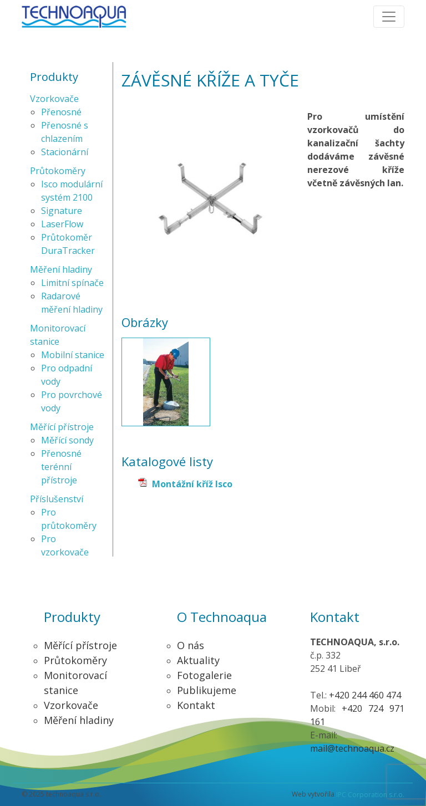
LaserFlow (62, 224)
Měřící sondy (67, 440)
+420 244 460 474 (365, 695)
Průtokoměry (57, 171)
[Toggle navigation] (388, 17)
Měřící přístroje (62, 427)
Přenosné (61, 112)
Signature (61, 211)
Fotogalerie (204, 675)
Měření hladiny (61, 269)
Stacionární (64, 152)
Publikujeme (206, 690)
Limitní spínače (72, 283)
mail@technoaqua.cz (352, 748)
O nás (190, 645)
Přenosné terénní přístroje (61, 466)
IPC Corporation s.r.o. (370, 794)
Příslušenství (56, 499)
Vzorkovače (54, 99)
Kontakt (196, 705)
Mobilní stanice (72, 355)
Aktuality (198, 660)
